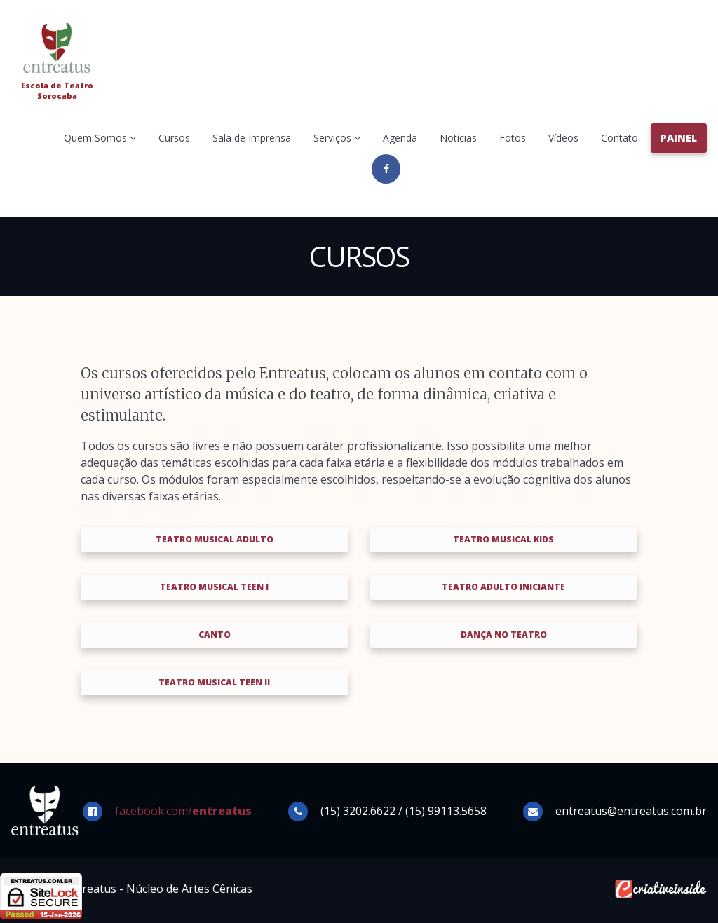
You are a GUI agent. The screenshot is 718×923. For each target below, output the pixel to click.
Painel (679, 137)
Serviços (336, 137)
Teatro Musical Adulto (214, 539)
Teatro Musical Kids (503, 539)
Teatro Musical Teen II (214, 682)
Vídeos (563, 137)
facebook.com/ (183, 811)
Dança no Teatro (504, 635)
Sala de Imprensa (251, 137)
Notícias (458, 137)
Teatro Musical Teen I (214, 587)
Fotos (512, 137)
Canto (214, 635)
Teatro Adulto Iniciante (503, 587)
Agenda (400, 137)
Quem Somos (100, 137)
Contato (619, 137)
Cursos (174, 137)
